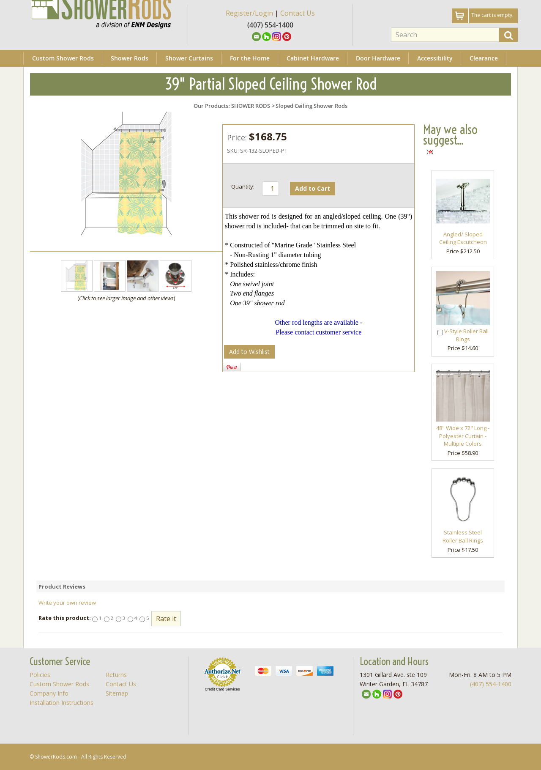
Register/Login (249, 13)
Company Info (49, 693)
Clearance (484, 58)
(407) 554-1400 (490, 684)
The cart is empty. (492, 15)
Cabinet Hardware (313, 58)
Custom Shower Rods (63, 58)
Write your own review (67, 602)
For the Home (250, 58)
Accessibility (435, 58)
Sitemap (117, 693)
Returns (116, 675)
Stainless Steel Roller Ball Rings (463, 536)
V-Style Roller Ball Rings (466, 335)
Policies (40, 675)
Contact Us (297, 13)
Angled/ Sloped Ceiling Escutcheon (463, 238)
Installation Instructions (61, 703)
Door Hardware (378, 58)
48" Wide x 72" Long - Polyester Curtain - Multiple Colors (462, 435)
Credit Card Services (222, 689)
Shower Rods (129, 58)
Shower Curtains (189, 58)
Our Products (211, 106)
